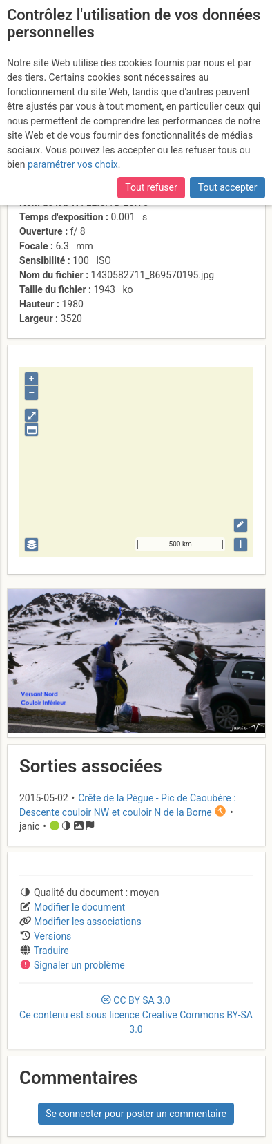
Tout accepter (228, 187)
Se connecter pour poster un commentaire (136, 1113)
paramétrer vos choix (73, 164)
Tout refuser (151, 187)
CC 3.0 (136, 1015)
